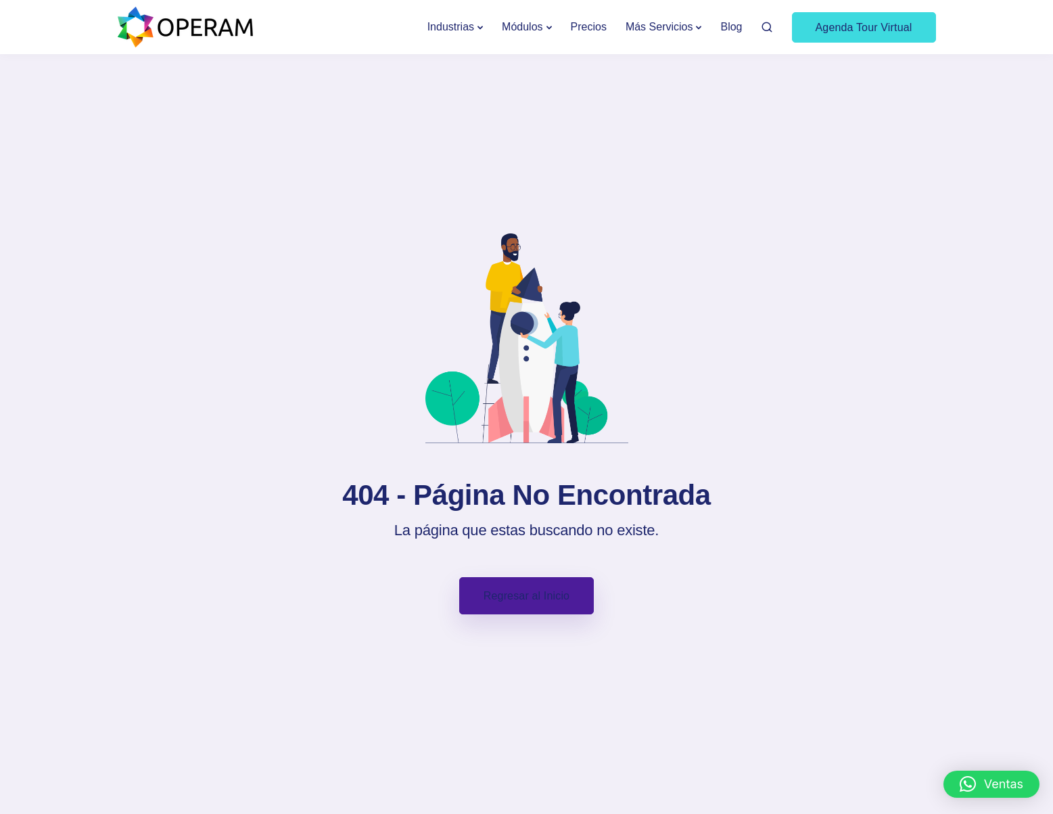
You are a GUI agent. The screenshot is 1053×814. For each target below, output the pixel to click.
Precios (589, 26)
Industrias (450, 26)
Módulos (522, 26)
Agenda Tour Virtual (864, 27)
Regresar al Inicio (526, 596)
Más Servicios (659, 26)
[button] (991, 784)
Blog (731, 26)
